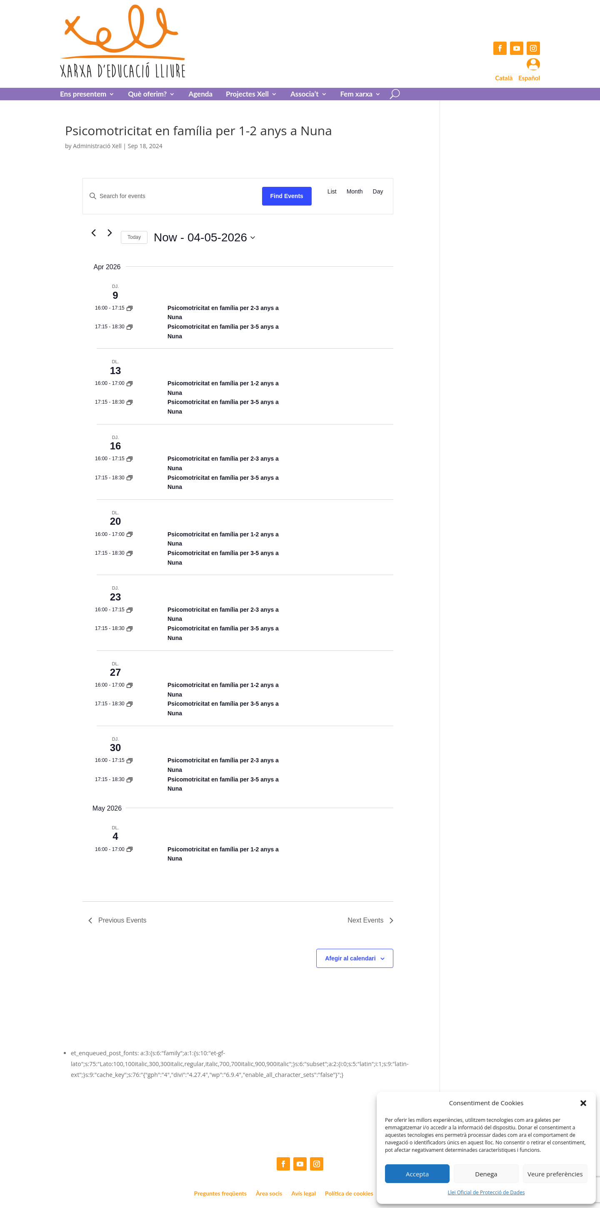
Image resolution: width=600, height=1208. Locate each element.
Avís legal (303, 1194)
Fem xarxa (356, 94)
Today (134, 237)
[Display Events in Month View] (355, 192)
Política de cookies (349, 1194)
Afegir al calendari (350, 958)
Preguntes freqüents (220, 1194)
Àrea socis (269, 1194)
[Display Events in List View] (332, 192)
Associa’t (304, 94)
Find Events (286, 196)
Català (503, 78)
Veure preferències (555, 1174)
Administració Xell (97, 146)
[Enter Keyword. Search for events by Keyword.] (172, 196)
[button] (583, 1103)
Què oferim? (147, 94)
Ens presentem (83, 94)
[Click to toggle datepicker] (204, 237)
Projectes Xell (247, 94)
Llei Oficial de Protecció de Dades (486, 1192)
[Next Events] (110, 233)
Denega (486, 1174)
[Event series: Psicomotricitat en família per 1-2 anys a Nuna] (129, 308)
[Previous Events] (93, 233)
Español (529, 78)
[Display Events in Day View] (378, 192)
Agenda (200, 94)
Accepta (417, 1174)
